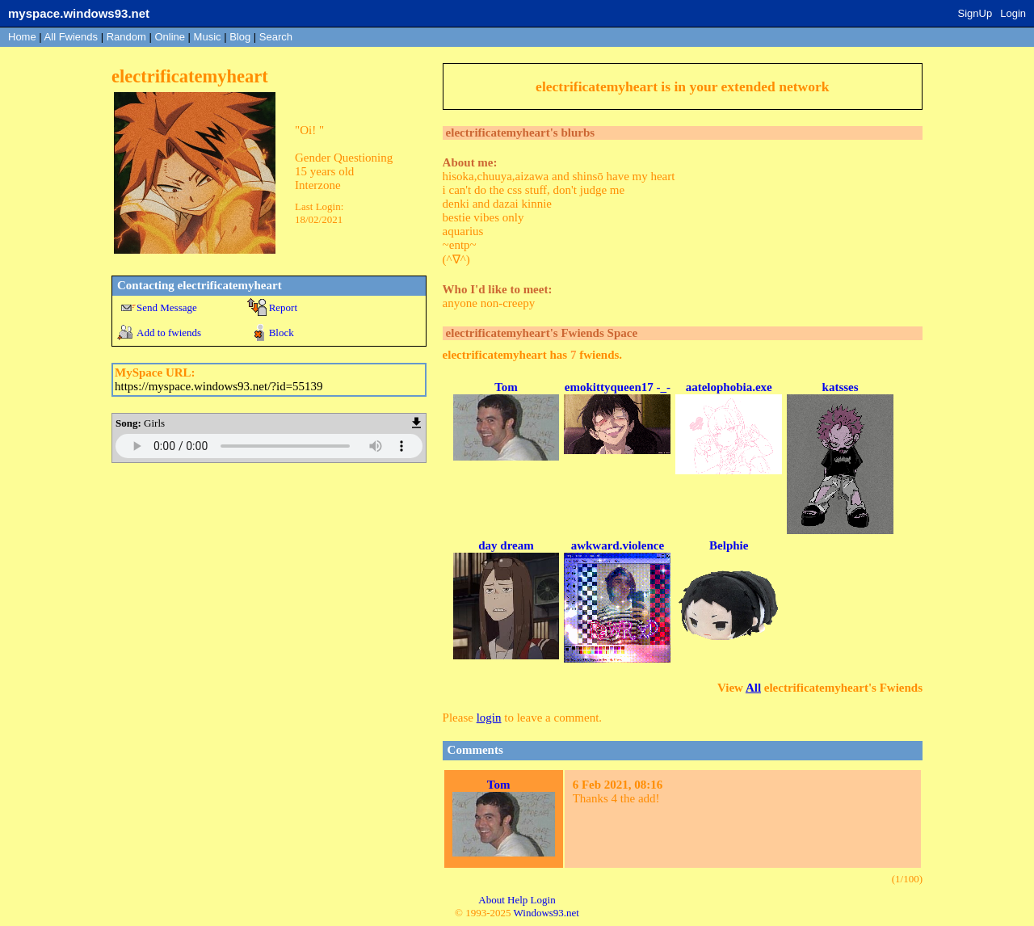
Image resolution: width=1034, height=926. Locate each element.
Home (22, 37)
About (491, 900)
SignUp (975, 13)
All (71, 37)
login (489, 717)
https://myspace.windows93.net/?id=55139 (219, 386)
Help (517, 900)
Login (1013, 13)
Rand (126, 37)
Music (207, 37)
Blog (239, 37)
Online (169, 37)
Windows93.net (546, 913)
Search (275, 37)
